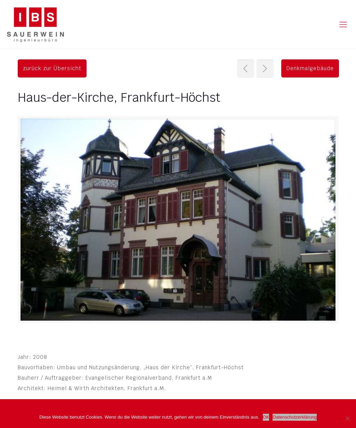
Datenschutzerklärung (294, 417)
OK (266, 417)
